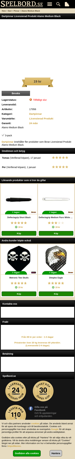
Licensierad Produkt (41, 118)
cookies (35, 423)
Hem (4, 11)
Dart (10, 11)
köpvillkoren (14, 446)
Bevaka (16, 93)
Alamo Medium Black (31, 11)
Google (54, 429)
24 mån (33, 123)
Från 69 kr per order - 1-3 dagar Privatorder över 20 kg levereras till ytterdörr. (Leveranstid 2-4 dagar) (37, 341)
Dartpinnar (35, 113)
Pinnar (16, 11)
